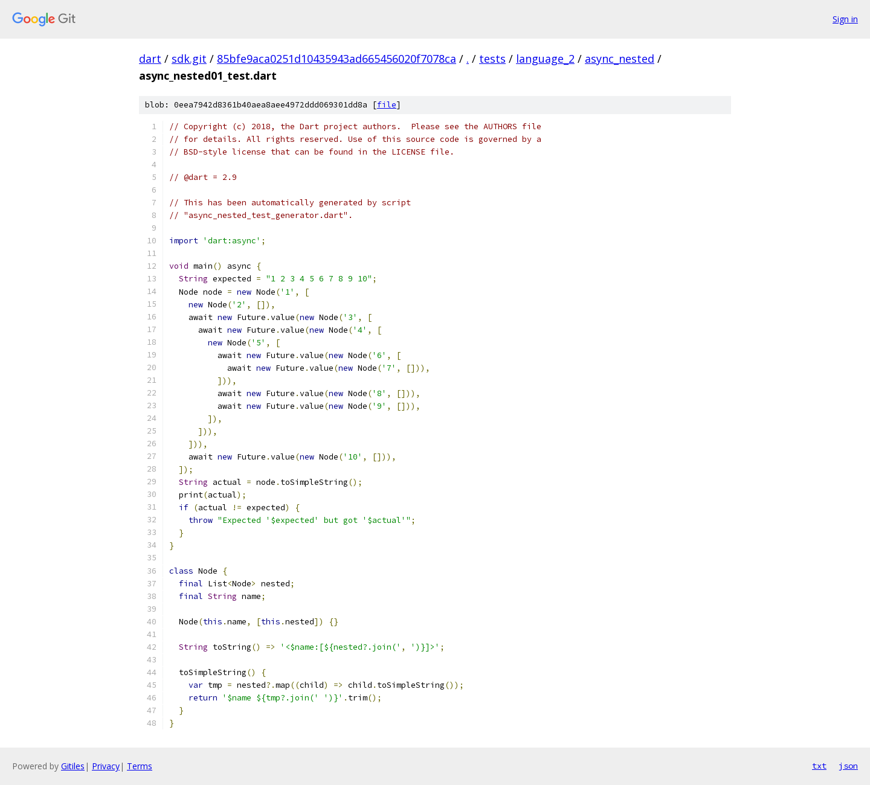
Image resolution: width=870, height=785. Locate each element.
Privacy (106, 766)
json (848, 765)
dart (150, 58)
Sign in (845, 19)
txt (819, 765)
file (386, 105)
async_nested (619, 58)
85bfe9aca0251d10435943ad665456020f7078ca (336, 58)
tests (492, 58)
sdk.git (189, 58)
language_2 (545, 58)
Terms (139, 766)
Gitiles (73, 766)
